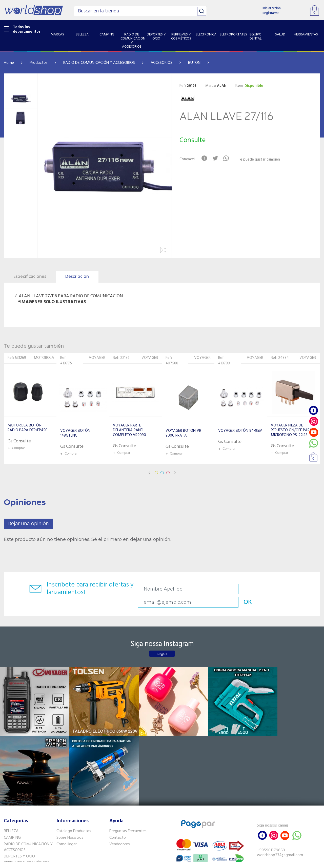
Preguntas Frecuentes (128, 735)
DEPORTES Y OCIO (19, 761)
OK (290, 589)
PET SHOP (12, 820)
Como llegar (66, 749)
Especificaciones (29, 276)
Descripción (77, 276)
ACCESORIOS (161, 63)
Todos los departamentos (26, 29)
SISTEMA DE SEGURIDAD (25, 807)
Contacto (117, 742)
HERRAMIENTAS (17, 800)
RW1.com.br (179, 856)
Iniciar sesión (271, 8)
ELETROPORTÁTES (19, 780)
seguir (162, 642)
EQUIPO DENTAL (18, 787)
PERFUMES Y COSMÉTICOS (26, 767)
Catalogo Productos (73, 735)
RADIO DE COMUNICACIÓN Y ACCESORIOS (99, 63)
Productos (39, 63)
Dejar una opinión (28, 523)
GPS (7, 813)
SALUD (9, 793)
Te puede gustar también (261, 159)
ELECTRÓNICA (15, 774)
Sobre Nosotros (69, 742)
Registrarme (270, 13)
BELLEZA (11, 735)
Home (9, 63)
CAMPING (12, 742)
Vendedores (119, 749)
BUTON (194, 63)
